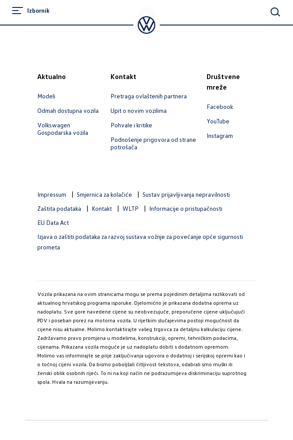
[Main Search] (275, 12)
